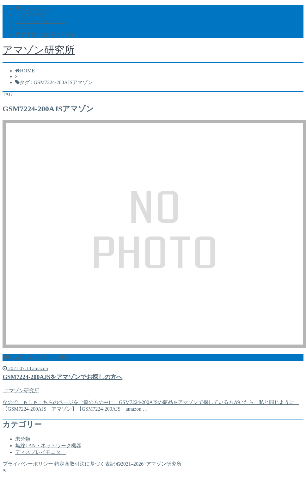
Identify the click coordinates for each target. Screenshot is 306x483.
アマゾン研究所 (39, 50)
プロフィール (30, 28)
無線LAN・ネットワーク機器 (48, 445)
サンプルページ (33, 8)
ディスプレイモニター (40, 452)
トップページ (30, 14)
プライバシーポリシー (40, 21)
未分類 (22, 439)
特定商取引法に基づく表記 (45, 34)
